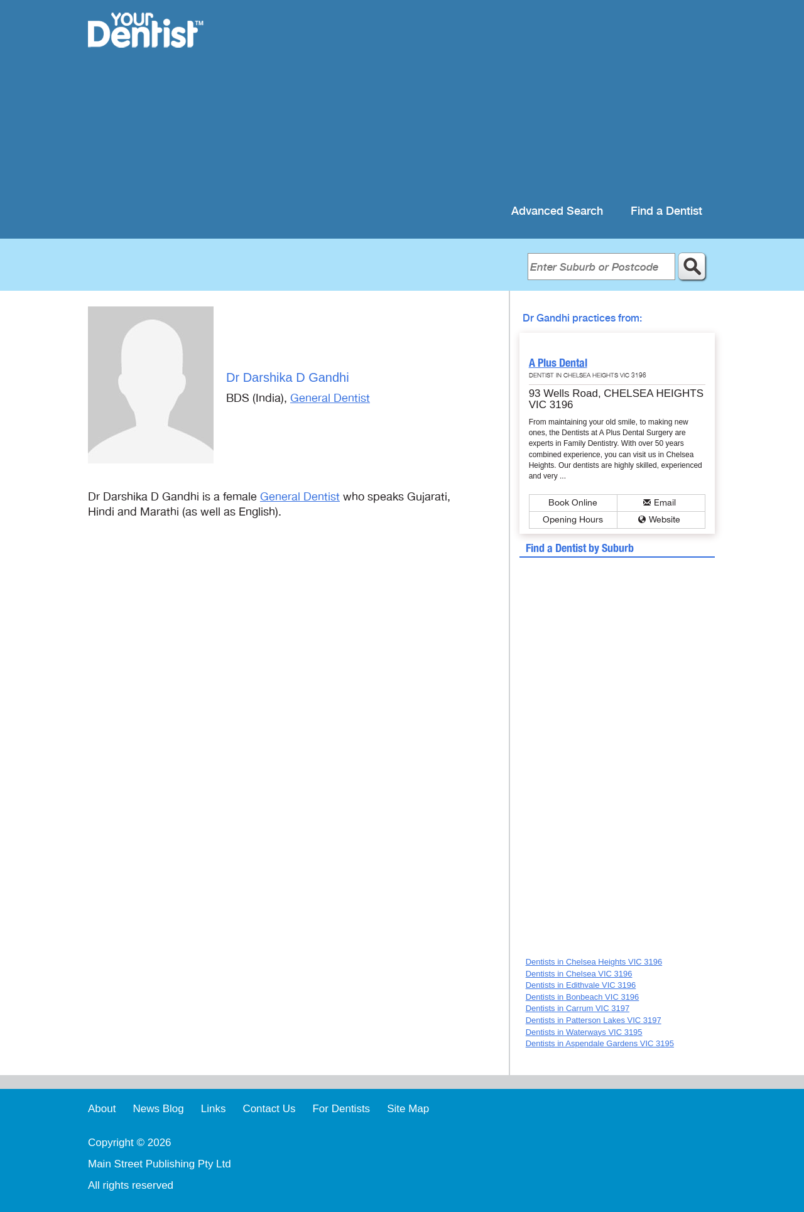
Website (664, 519)
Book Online (572, 502)
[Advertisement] (483, 100)
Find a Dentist (666, 211)
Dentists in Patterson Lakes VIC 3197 (593, 1020)
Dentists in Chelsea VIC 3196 (579, 973)
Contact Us (268, 1109)
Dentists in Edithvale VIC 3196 (581, 985)
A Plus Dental (558, 362)
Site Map (408, 1109)
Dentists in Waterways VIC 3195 (584, 1032)
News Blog (158, 1109)
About (102, 1109)
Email (665, 502)
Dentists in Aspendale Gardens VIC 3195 (600, 1043)
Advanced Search (557, 211)
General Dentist (330, 398)
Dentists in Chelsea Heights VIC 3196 (594, 961)
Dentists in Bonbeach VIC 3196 (582, 997)
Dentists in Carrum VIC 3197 (577, 1008)
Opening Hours (573, 519)
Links (213, 1109)
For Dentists (341, 1109)
